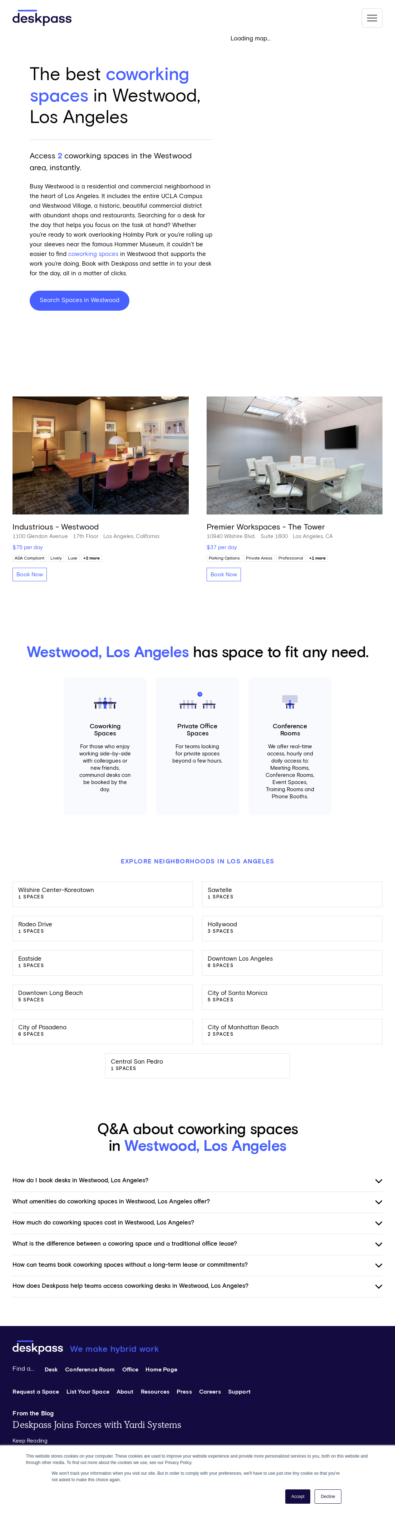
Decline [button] (328, 1496)
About (125, 1392)
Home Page (161, 1369)
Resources (155, 1392)
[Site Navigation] (372, 18)
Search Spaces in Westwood (79, 300)
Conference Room (90, 1369)
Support (239, 1392)
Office (130, 1369)
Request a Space (36, 1392)
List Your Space (87, 1392)
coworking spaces (93, 254)
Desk (51, 1369)
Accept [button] (298, 1496)
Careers (210, 1392)
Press (184, 1392)
